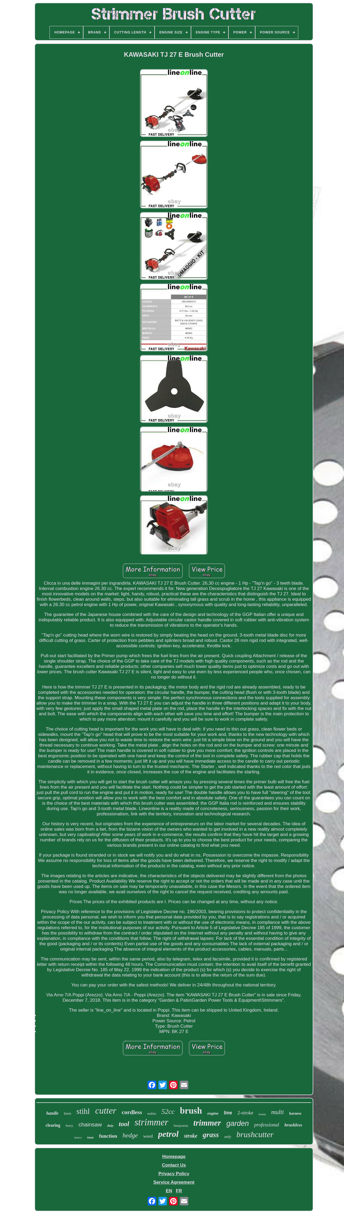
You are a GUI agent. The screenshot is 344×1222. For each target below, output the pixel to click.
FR (179, 1190)
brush (191, 1110)
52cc (167, 1111)
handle (52, 1113)
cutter (105, 1110)
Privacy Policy (173, 1173)
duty (110, 1125)
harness (295, 1113)
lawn (67, 1113)
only (227, 1136)
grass (211, 1134)
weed (148, 1136)
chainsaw (90, 1124)
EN (169, 1190)
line (228, 1112)
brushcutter (254, 1134)
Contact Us (174, 1165)
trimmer (207, 1123)
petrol (168, 1134)
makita (151, 1113)
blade (90, 1137)
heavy (69, 1126)
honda (262, 1114)
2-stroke (245, 1112)
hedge (130, 1135)
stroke (190, 1136)
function (108, 1136)
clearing (52, 1125)
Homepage (174, 1156)
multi (277, 1112)
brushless (293, 1125)
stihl (83, 1111)
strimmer (151, 1122)
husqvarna (181, 1125)
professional (266, 1125)
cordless (132, 1112)
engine (213, 1113)
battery (78, 1137)
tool (124, 1124)
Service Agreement (173, 1182)
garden (237, 1123)
